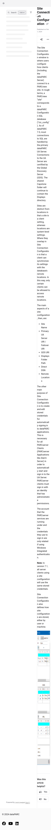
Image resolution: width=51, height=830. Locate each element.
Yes (43, 792)
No (43, 799)
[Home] (3, 3)
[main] (43, 407)
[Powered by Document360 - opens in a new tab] (18, 802)
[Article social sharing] (41, 39)
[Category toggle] (37, 14)
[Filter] (31, 12)
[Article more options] (48, 39)
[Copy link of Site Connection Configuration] (47, 24)
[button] (16, 12)
